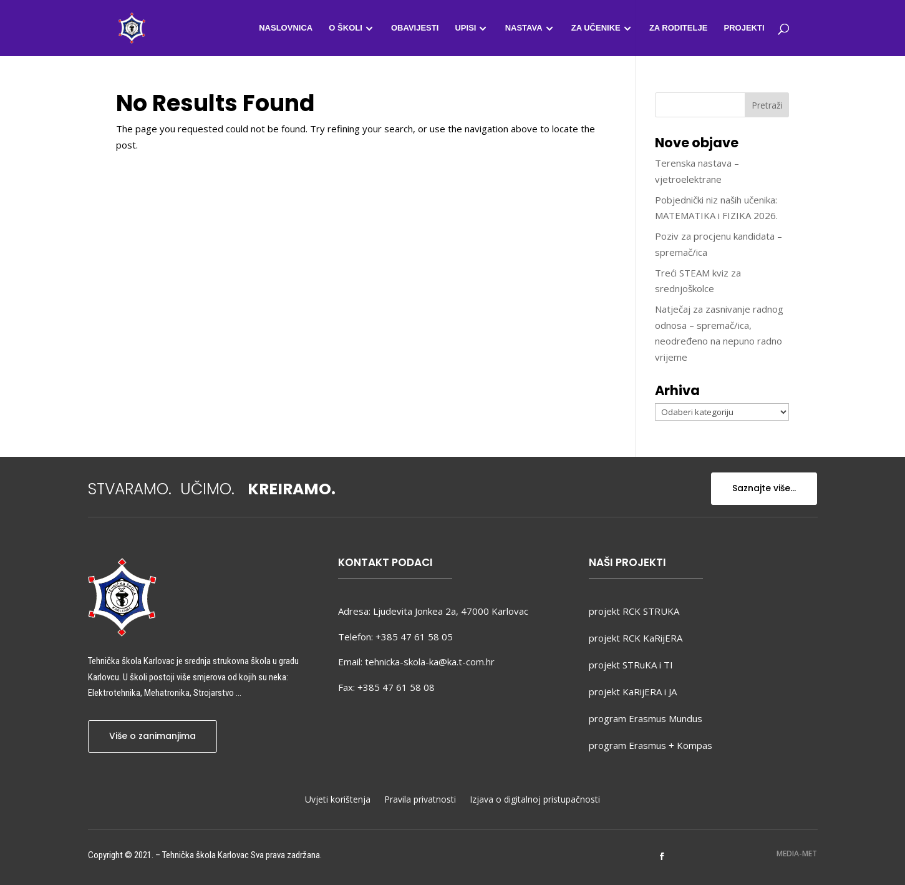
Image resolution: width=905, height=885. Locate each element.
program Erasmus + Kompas (650, 745)
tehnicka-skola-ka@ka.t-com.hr (430, 661)
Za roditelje (678, 28)
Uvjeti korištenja (337, 800)
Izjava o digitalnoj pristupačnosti (535, 800)
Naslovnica (285, 28)
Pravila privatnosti (420, 800)
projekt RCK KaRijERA (635, 638)
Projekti (744, 28)
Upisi (465, 28)
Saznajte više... (764, 488)
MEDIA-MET (797, 853)
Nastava (524, 28)
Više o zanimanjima (152, 736)
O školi (345, 28)
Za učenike (596, 28)
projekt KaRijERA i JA (633, 691)
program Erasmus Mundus (645, 718)
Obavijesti (414, 28)
